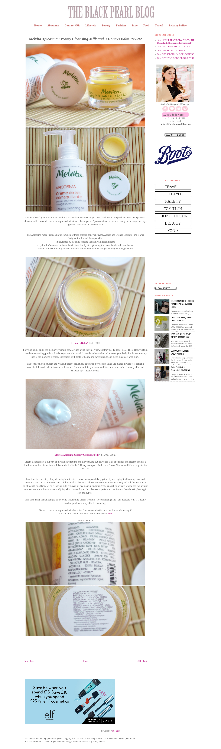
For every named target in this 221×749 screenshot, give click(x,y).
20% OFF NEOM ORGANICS (171, 50)
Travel (159, 25)
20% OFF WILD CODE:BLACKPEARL (175, 58)
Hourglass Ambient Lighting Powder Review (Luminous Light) (182, 303)
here (109, 513)
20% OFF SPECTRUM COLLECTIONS (175, 54)
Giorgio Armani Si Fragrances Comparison (181, 369)
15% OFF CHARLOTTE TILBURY (173, 46)
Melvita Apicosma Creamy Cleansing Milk (77, 454)
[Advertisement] (177, 258)
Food (146, 25)
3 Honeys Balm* (79, 343)
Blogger (115, 731)
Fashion (121, 25)
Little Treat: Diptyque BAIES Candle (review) (181, 319)
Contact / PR (72, 25)
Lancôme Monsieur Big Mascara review (180, 352)
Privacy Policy (178, 25)
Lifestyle (90, 25)
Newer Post (29, 661)
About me (53, 25)
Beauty (106, 25)
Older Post (142, 661)
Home (38, 25)
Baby (134, 25)
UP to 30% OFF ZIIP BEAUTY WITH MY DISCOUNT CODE (181, 336)
